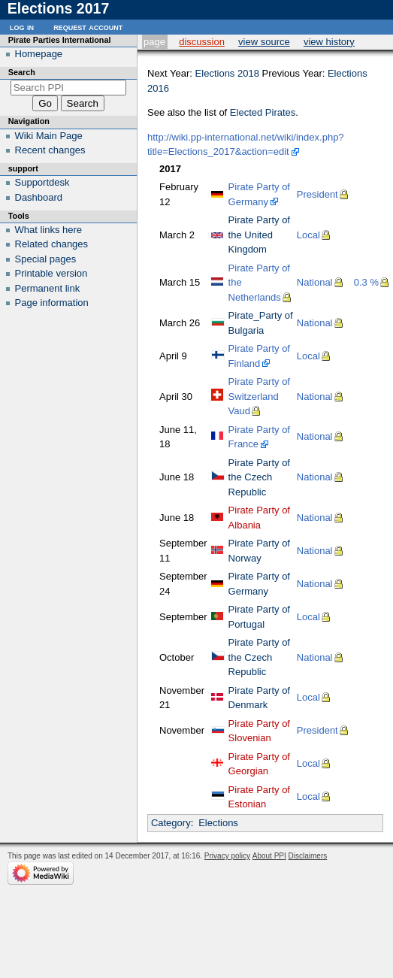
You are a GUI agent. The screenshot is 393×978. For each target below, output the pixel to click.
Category (171, 822)
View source (264, 41)
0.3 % (366, 282)
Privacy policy (227, 856)
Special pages (46, 259)
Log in (22, 26)
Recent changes (50, 150)
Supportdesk (42, 182)
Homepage (39, 53)
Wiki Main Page (49, 135)
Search (21, 72)
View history (329, 41)
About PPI (269, 856)
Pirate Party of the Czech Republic (259, 477)
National (315, 282)
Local (308, 235)
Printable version (51, 273)
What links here (49, 229)
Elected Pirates (262, 112)
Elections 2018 (227, 73)
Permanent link (47, 288)
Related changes (52, 244)
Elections (218, 822)
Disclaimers (308, 856)
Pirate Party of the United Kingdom (259, 234)
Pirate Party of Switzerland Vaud (259, 396)
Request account (87, 26)
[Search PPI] (69, 87)
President (317, 194)
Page (154, 41)
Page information (52, 302)
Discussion (202, 41)
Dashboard (39, 197)
